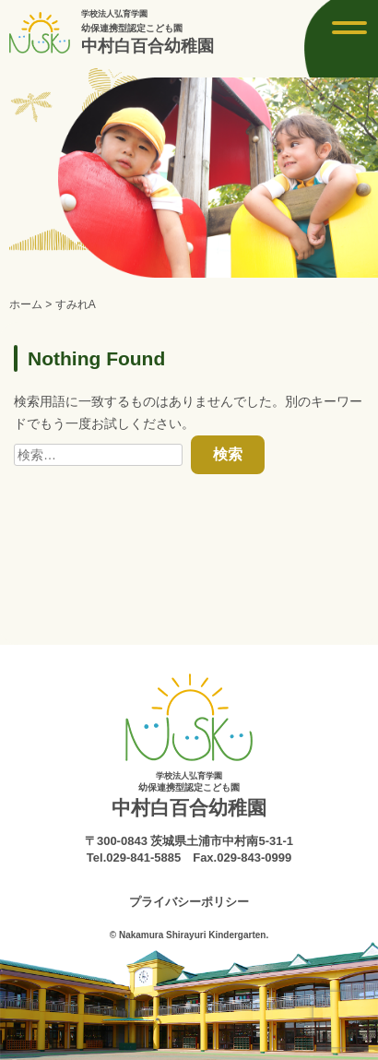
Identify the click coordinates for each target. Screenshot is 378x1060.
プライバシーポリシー (189, 902)
